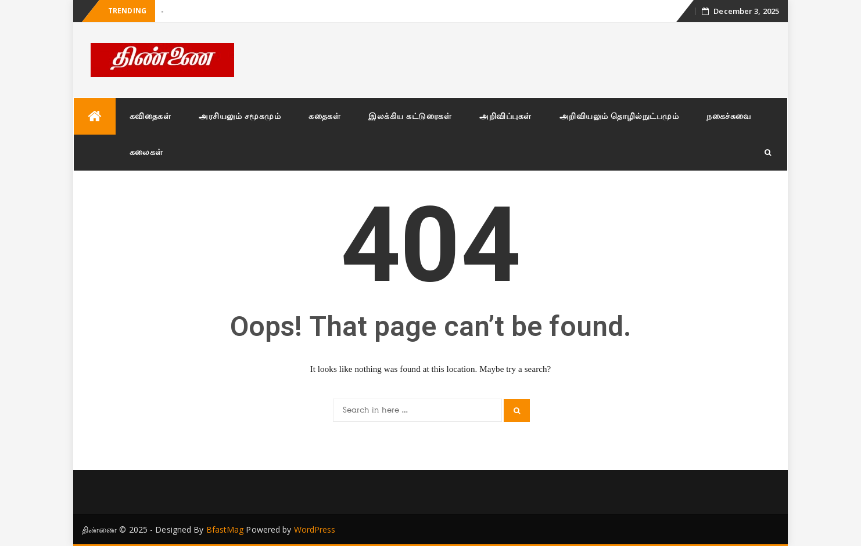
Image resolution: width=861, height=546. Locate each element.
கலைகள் (146, 151)
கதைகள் (324, 115)
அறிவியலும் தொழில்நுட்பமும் (619, 115)
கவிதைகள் (150, 115)
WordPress (315, 529)
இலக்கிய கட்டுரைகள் (409, 115)
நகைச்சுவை (728, 115)
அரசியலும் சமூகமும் (240, 115)
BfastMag (225, 529)
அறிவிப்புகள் (505, 115)
